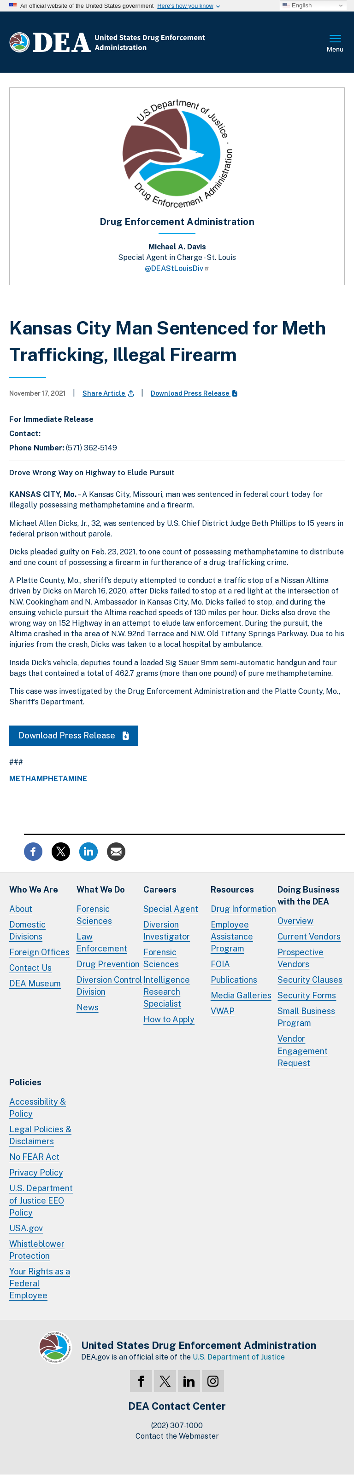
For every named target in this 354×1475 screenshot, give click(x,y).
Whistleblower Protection (37, 1250)
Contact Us (30, 968)
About (20, 909)
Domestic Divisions (27, 930)
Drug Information (243, 909)
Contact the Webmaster (177, 1436)
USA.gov (26, 1228)
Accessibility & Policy (37, 1107)
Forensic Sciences (94, 915)
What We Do (101, 889)
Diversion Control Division (109, 986)
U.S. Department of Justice (239, 1357)
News (88, 1007)
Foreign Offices (39, 952)
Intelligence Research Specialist (166, 991)
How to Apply (169, 1019)
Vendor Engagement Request (302, 1050)
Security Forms (306, 995)
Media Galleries (241, 995)
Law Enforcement (102, 942)
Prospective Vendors (300, 958)
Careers (160, 889)
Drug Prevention (108, 964)
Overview (295, 921)
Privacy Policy (36, 1172)
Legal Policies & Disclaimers (40, 1135)
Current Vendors (309, 936)
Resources (232, 889)
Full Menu (335, 44)
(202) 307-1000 (177, 1425)
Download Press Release (194, 393)
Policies (25, 1082)
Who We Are (33, 889)
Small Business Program (306, 1017)
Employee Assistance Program (232, 936)
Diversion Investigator (166, 930)
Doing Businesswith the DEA (308, 895)
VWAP (223, 1011)
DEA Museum (35, 983)
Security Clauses (309, 980)
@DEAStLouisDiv (177, 268)
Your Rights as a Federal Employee (39, 1283)
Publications (234, 980)
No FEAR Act (34, 1157)
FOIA (220, 964)
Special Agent (170, 909)
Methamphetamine (48, 779)
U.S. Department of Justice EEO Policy (41, 1200)
